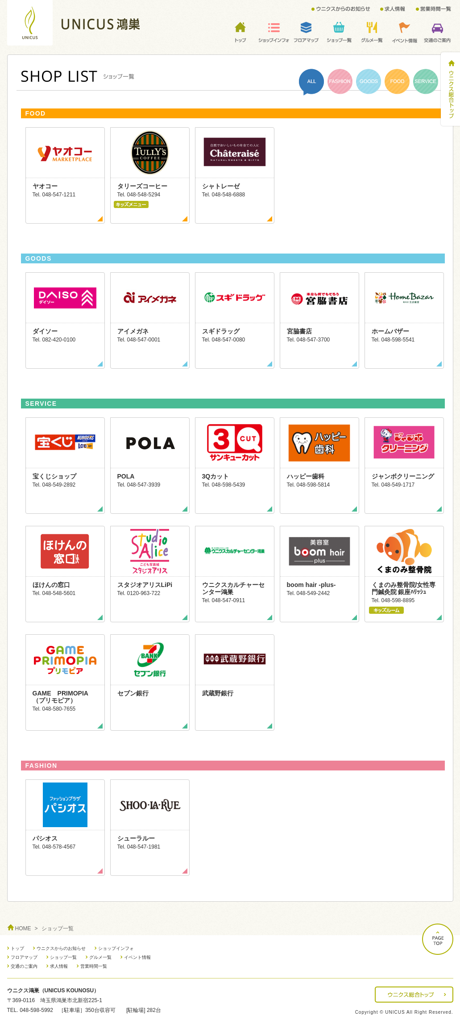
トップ (17, 948)
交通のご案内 (24, 966)
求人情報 (59, 966)
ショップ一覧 (63, 957)
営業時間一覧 (93, 966)
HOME (23, 928)
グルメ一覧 (100, 957)
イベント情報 (137, 957)
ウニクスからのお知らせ (61, 948)
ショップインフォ (116, 948)
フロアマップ (24, 957)
